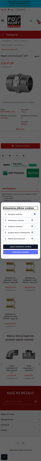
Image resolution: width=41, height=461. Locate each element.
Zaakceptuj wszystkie (20, 252)
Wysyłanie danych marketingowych (19, 232)
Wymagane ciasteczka (15, 214)
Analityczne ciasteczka (15, 226)
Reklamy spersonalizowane (16, 239)
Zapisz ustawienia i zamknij (20, 247)
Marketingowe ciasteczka (16, 220)
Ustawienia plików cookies (18, 208)
